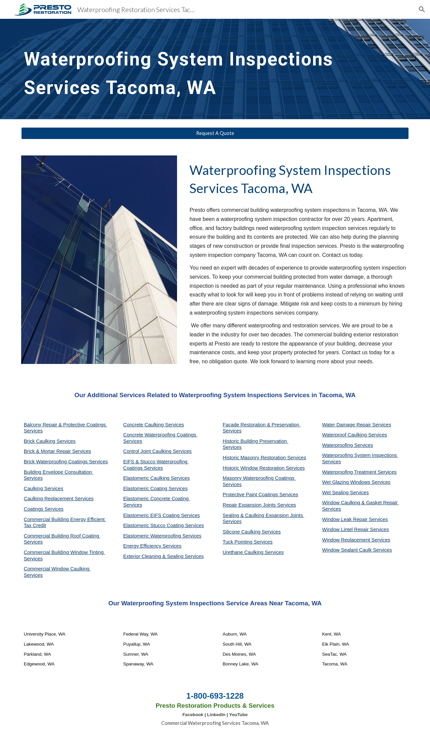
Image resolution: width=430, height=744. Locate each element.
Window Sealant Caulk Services (357, 550)
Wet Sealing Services (345, 492)
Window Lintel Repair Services (355, 529)
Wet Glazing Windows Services (356, 482)
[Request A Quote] (215, 133)
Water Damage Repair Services (356, 424)
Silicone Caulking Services (252, 531)
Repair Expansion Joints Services (259, 505)
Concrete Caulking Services (153, 424)
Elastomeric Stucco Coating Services (163, 525)
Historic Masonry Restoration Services (264, 457)
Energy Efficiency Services (152, 546)
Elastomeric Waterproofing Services (162, 536)
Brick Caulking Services (50, 441)
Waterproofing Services (347, 445)
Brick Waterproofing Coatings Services (66, 461)
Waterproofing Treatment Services (359, 472)
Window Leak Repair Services (355, 519)
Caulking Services (43, 488)
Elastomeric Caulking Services (156, 478)
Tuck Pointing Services (248, 542)
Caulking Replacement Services (59, 498)
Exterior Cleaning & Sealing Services (163, 556)
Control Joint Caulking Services (157, 451)
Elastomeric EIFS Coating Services (161, 515)
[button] (422, 9)
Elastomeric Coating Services (155, 488)
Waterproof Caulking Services (354, 434)
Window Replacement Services (356, 540)
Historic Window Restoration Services (264, 468)
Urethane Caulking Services (253, 552)
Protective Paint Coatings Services (260, 494)
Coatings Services (43, 509)
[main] (215, 69)
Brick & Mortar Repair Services (57, 451)
